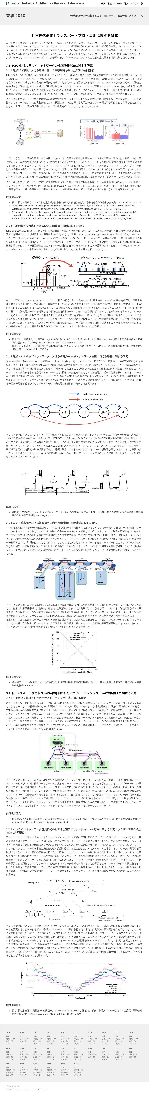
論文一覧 (122, 15)
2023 (22, 1032)
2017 (104, 1032)
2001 (49, 1064)
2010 (63, 1048)
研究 (103, 3)
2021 (49, 1032)
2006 (117, 1048)
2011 (49, 1048)
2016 (117, 1032)
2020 (63, 1032)
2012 (35, 1048)
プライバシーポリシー (13, 1086)
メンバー (118, 3)
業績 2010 (15, 15)
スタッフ (133, 15)
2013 (22, 1048)
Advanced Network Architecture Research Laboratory (46, 3)
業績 (110, 3)
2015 (131, 1032)
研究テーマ (109, 15)
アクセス (134, 3)
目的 (8, 1036)
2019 (76, 1032)
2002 (35, 1064)
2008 (90, 1048)
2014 (8, 1048)
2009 (76, 1048)
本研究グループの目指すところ (85, 15)
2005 (131, 1048)
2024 (8, 1032)
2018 (90, 1032)
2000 (63, 1064)
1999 (76, 1064)
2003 (22, 1064)
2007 (104, 1048)
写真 (126, 3)
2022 (35, 1032)
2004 (8, 1064)
